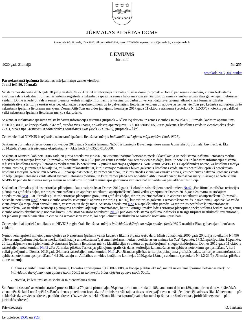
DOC (24, 317)
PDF (37, 317)
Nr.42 (187, 188)
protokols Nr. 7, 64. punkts (223, 73)
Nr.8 (25, 196)
